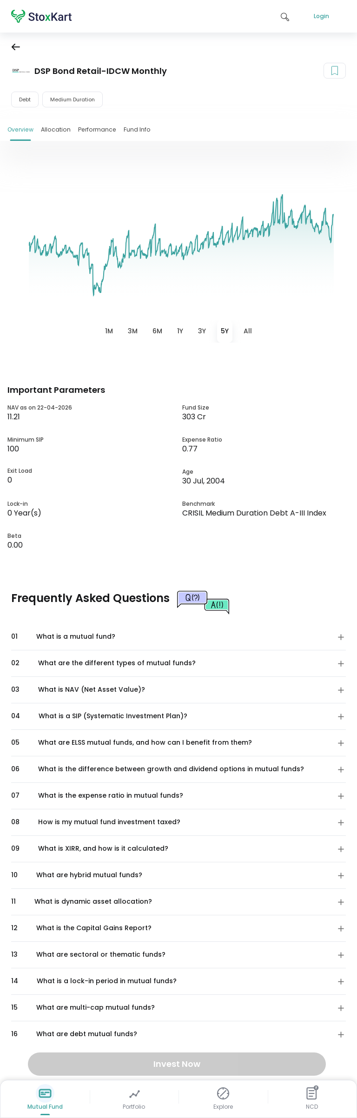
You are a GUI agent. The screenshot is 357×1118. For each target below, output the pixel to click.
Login (321, 16)
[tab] (109, 331)
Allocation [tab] (56, 129)
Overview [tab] (20, 129)
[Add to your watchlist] (334, 70)
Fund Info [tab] (137, 129)
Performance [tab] (97, 129)
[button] (178, 637)
